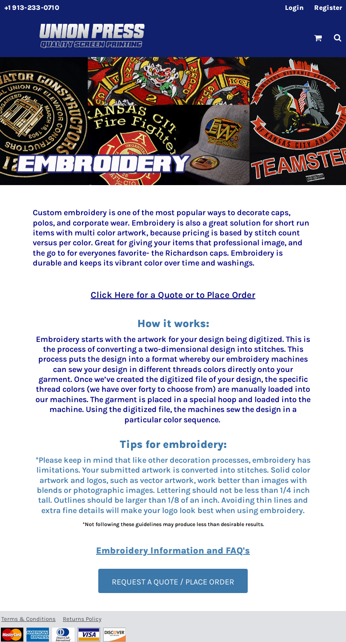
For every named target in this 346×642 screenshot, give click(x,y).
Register (328, 8)
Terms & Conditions (28, 618)
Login (294, 8)
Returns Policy (82, 618)
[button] (318, 38)
